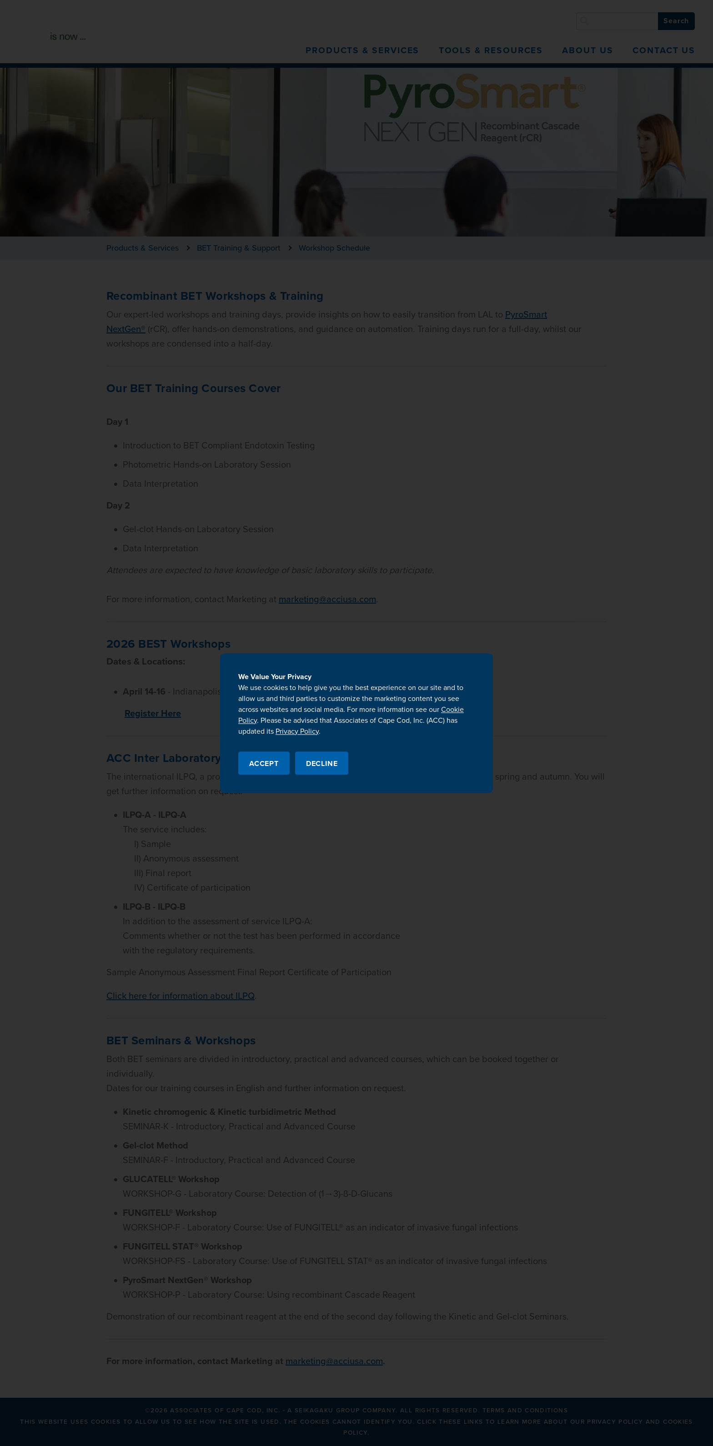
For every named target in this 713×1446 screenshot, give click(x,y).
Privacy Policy (297, 731)
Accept (264, 763)
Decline (322, 763)
